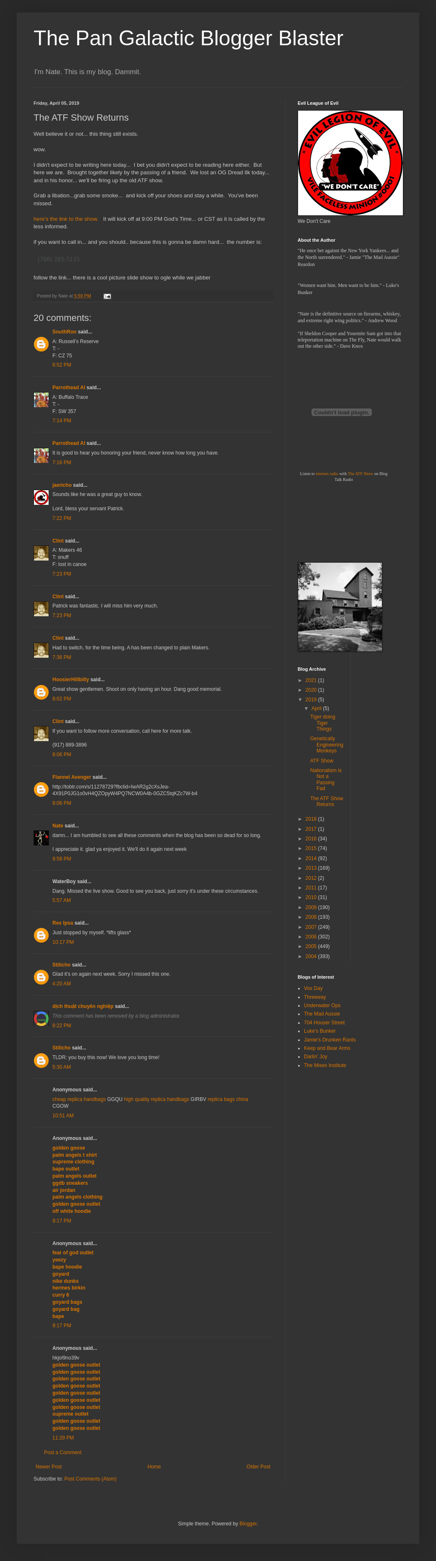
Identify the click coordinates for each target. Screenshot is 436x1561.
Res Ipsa (62, 923)
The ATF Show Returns (326, 801)
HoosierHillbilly (70, 679)
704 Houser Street (324, 1023)
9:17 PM (61, 1221)
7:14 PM (61, 421)
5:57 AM (61, 900)
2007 (312, 927)
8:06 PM (61, 754)
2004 (312, 956)
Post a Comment (62, 1452)
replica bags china (228, 1099)
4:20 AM (61, 984)
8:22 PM (61, 1026)
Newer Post (49, 1467)
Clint (58, 541)
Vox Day (313, 988)
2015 (312, 848)
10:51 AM (63, 1116)
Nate (57, 826)
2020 (312, 690)
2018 (312, 819)
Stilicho (61, 965)
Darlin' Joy (315, 1057)
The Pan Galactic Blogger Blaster (188, 38)
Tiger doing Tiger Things (322, 723)
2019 (312, 700)
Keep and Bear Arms (327, 1048)
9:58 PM (61, 859)
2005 (312, 946)
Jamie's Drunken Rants (330, 1040)
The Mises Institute (325, 1065)
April (317, 708)
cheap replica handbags (79, 1099)
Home (154, 1467)
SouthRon (64, 332)
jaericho (62, 485)
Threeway (315, 997)
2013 (312, 868)
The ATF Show (360, 473)
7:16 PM (61, 462)
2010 (312, 897)
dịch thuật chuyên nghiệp (83, 1006)
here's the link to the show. (67, 219)
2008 (312, 917)
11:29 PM (63, 1438)
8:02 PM (61, 699)
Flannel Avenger (71, 777)
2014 (312, 858)
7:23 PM (61, 574)
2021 (312, 680)
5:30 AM (61, 1067)
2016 (312, 839)
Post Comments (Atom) (90, 1479)
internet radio (327, 473)
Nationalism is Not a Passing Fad (326, 779)
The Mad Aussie (322, 1014)
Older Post (258, 1467)
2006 (312, 937)
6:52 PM (61, 365)
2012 (312, 878)
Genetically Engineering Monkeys (326, 745)
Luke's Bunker (320, 1031)
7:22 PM (61, 518)
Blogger (248, 1524)
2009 (312, 907)
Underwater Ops (322, 1005)
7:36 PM (61, 657)
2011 (312, 888)
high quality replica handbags (156, 1099)
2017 (312, 829)
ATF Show (321, 761)
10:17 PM (63, 942)
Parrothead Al (68, 387)
